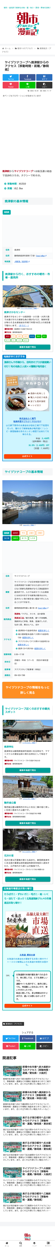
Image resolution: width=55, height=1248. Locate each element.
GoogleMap (41, 256)
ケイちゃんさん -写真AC (29, 742)
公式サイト (27, 456)
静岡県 (6, 212)
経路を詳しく (23, 645)
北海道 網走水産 (27, 955)
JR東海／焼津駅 (22, 262)
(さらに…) (24, 326)
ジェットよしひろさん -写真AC (29, 308)
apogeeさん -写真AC (29, 525)
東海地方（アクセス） (13, 1024)
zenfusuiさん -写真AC (29, 798)
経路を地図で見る (28, 347)
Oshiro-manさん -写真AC (29, 851)
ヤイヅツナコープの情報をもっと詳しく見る (28, 690)
